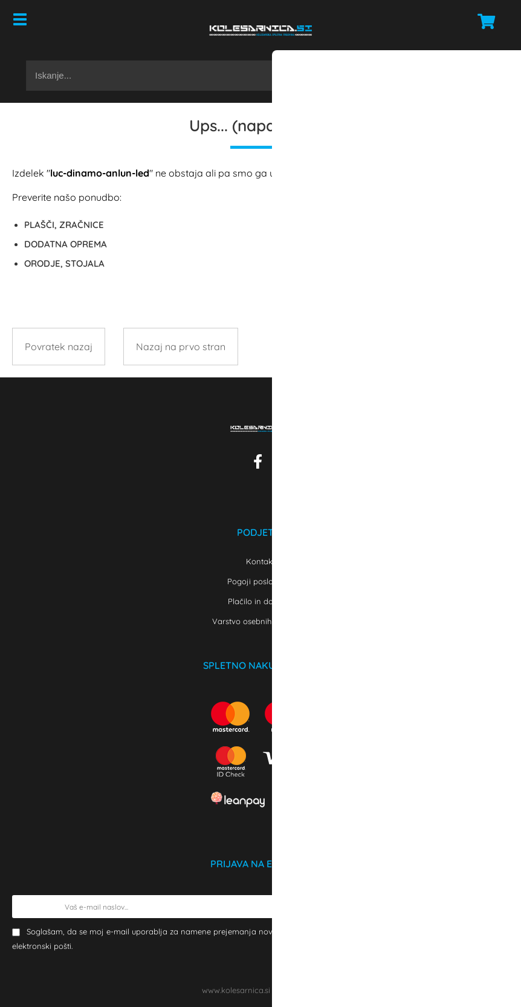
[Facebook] (260, 464)
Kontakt (260, 561)
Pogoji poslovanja (260, 581)
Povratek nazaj (58, 347)
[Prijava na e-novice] (497, 906)
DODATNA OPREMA (65, 244)
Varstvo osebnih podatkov (260, 621)
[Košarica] (483, 21)
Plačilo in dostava (260, 601)
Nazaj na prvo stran (180, 347)
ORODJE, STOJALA (64, 263)
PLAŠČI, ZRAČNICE (64, 224)
